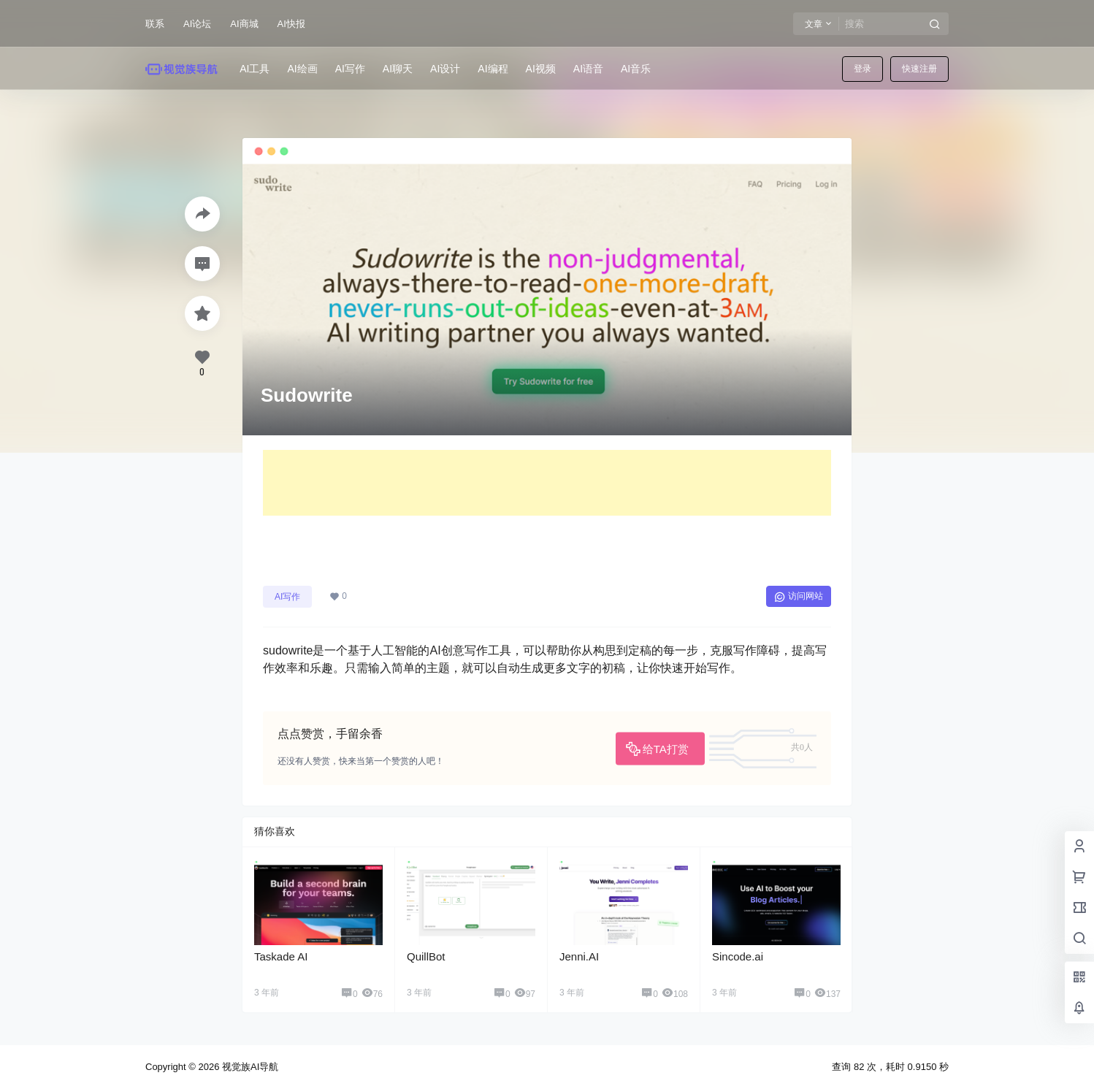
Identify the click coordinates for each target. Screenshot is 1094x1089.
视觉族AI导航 (248, 1066)
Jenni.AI (579, 956)
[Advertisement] (547, 483)
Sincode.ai (737, 956)
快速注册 (919, 69)
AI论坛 (197, 23)
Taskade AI (280, 956)
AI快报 (291, 23)
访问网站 (798, 597)
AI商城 (244, 23)
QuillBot (426, 956)
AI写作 (287, 597)
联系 (154, 23)
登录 (862, 69)
